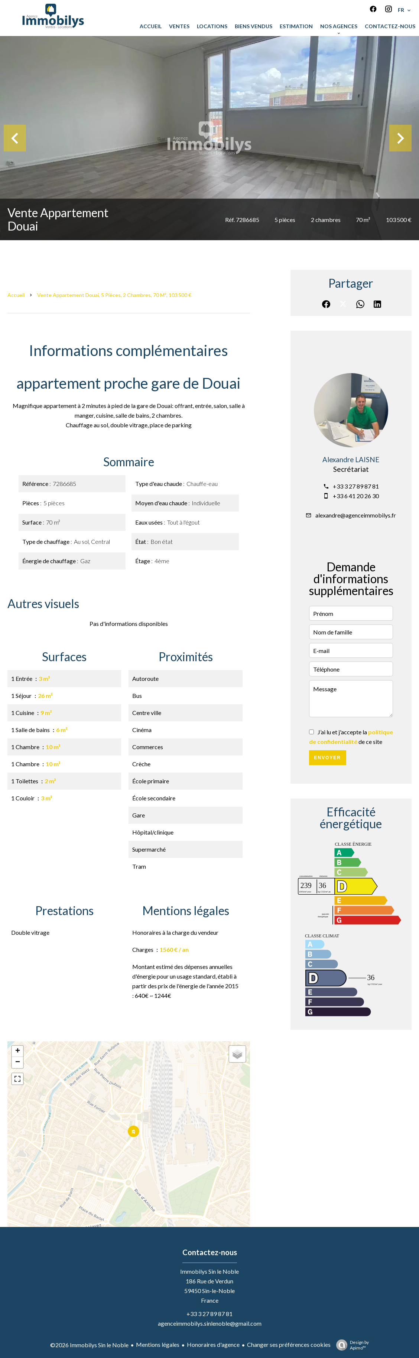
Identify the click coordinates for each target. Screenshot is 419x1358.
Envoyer (327, 757)
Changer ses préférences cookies (289, 1344)
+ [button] (17, 1051)
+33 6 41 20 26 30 (356, 495)
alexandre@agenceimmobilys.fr (355, 515)
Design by (350, 1345)
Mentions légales (157, 1344)
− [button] (17, 1062)
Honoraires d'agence (213, 1344)
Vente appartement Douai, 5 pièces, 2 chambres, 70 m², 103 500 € (114, 295)
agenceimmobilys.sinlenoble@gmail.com (210, 1323)
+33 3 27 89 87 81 (356, 486)
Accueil (16, 295)
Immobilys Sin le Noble (209, 1271)
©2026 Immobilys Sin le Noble (89, 1344)
